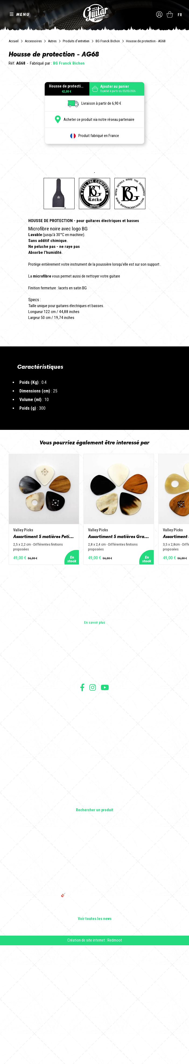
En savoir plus (94, 741)
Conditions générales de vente (94, 825)
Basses (94, 891)
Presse (94, 793)
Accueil (14, 41)
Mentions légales (94, 831)
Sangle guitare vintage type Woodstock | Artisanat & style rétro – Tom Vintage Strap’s (95, 974)
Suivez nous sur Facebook (82, 806)
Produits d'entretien (76, 41)
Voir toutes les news (94, 1037)
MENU (23, 14)
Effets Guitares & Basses (94, 906)
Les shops (95, 777)
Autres (52, 41)
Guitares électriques (94, 876)
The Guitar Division (94, 13)
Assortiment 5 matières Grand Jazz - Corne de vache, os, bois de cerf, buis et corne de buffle (122, 654)
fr (180, 15)
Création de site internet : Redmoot (94, 1058)
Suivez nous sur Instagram (92, 806)
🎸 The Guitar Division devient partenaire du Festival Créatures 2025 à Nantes (94, 1016)
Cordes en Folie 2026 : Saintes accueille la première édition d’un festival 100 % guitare (94, 960)
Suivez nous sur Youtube (105, 806)
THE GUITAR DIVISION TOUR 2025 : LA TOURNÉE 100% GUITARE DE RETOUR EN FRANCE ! (94, 1002)
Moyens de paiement (94, 843)
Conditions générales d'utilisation (95, 819)
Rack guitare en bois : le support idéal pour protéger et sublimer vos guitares (94, 988)
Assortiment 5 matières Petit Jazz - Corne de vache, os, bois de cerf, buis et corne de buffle (45, 654)
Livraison (94, 849)
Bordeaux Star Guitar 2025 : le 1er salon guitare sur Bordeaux (95, 1028)
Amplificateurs (94, 899)
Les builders (94, 770)
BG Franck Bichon (108, 41)
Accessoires (33, 41)
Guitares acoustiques (94, 884)
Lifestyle (94, 921)
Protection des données (94, 837)
